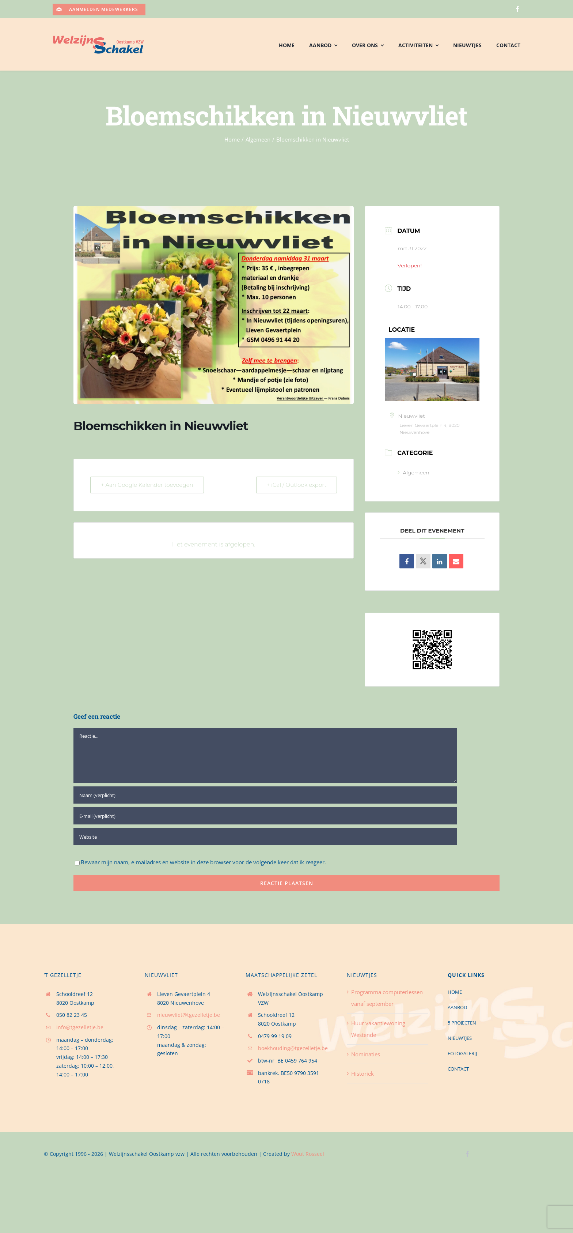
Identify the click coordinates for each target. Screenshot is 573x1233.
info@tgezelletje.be (79, 1027)
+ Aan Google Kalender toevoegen (147, 484)
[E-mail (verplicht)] (265, 815)
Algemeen (413, 472)
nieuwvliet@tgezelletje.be (188, 1014)
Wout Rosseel (307, 1153)
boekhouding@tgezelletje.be (293, 1048)
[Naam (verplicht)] (265, 795)
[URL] (265, 836)
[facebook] (517, 9)
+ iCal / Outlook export (297, 484)
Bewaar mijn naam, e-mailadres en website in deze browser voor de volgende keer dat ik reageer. (203, 862)
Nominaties (365, 1054)
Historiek (362, 1073)
